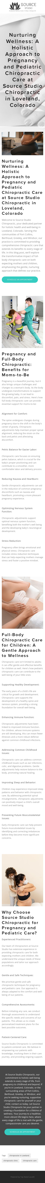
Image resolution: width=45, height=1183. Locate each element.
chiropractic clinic (10, 1160)
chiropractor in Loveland (19, 1155)
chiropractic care (29, 1160)
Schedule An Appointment (20, 279)
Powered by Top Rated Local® (23, 1177)
